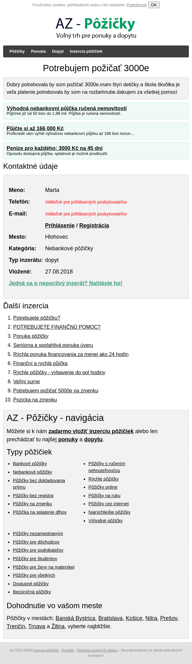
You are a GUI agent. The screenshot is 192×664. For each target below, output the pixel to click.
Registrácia (94, 225)
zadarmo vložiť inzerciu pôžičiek (90, 431)
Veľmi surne (26, 381)
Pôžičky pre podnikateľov (38, 550)
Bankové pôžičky (30, 463)
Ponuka (38, 51)
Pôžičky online (102, 487)
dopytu (93, 439)
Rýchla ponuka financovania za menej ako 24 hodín (70, 354)
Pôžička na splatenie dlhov (39, 512)
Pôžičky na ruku (104, 495)
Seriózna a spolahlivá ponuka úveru (53, 345)
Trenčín (16, 626)
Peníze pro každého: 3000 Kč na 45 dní (55, 148)
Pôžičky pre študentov (35, 558)
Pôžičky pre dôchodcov (36, 541)
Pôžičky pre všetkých (34, 575)
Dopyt (58, 51)
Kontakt (68, 650)
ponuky (68, 439)
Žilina (58, 626)
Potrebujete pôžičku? (36, 318)
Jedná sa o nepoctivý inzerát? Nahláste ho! (65, 283)
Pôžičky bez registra (33, 495)
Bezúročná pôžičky (32, 591)
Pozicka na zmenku (35, 399)
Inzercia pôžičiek (86, 51)
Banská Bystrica (75, 618)
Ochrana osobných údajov (97, 650)
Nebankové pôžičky (32, 472)
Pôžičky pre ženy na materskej (43, 567)
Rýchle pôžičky (103, 478)
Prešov (168, 618)
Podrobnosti (137, 5)
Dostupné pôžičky (31, 583)
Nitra (151, 618)
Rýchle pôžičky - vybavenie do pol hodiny (59, 372)
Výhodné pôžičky (105, 520)
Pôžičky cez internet (108, 503)
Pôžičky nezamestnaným (38, 533)
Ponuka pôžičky (30, 336)
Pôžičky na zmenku (32, 503)
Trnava (36, 626)
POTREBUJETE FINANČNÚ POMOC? (56, 327)
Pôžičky (17, 51)
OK (154, 5)
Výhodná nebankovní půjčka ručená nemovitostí (67, 108)
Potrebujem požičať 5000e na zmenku (55, 390)
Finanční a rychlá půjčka (40, 363)
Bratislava (110, 618)
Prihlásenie (60, 225)
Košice (134, 618)
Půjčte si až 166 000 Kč (35, 128)
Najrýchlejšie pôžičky (109, 512)
